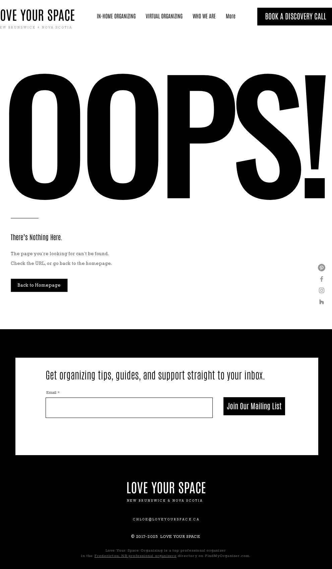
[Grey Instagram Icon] (321, 290)
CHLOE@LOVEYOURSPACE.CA (166, 519)
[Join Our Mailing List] (254, 406)
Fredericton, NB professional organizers (135, 556)
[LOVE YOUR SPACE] (166, 488)
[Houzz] (321, 301)
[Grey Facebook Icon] (321, 279)
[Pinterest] (321, 267)
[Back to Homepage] (39, 285)
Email (51, 392)
